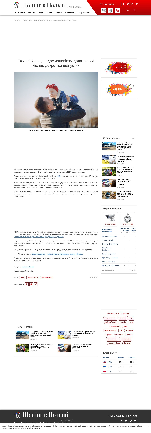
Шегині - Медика (108, 261)
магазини (126, 313)
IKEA (59, 176)
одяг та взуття (112, 339)
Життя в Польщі (71, 13)
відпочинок (119, 335)
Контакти (65, 423)
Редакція (56, 423)
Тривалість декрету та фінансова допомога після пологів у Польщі (57, 254)
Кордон (42, 13)
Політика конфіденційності (29, 423)
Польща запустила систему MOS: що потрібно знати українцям (82, 346)
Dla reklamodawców (45, 423)
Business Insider (28, 267)
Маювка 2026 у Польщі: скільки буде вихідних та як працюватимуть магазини (41, 346)
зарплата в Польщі (114, 343)
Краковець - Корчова (110, 258)
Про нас (16, 423)
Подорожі (59, 13)
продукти (109, 335)
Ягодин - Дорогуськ (109, 236)
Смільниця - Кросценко (111, 265)
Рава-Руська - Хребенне (107, 249)
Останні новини (111, 138)
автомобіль (129, 330)
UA (127, 10)
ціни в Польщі (115, 326)
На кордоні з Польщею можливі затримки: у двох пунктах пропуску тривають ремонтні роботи (41, 334)
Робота (51, 13)
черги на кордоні (125, 339)
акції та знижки (110, 318)
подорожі (122, 318)
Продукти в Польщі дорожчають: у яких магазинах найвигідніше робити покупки (125, 193)
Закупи (23, 13)
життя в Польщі (47, 277)
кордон (131, 318)
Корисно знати (85, 13)
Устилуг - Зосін (108, 240)
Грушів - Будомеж (108, 254)
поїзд (125, 326)
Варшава (127, 343)
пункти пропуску (110, 330)
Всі (133, 138)
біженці (129, 335)
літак (131, 322)
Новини (16, 13)
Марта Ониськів (26, 271)
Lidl (121, 330)
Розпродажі (33, 13)
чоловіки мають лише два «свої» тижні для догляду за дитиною (39, 237)
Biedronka (123, 322)
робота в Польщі (33, 277)
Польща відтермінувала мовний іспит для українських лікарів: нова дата (83, 333)
